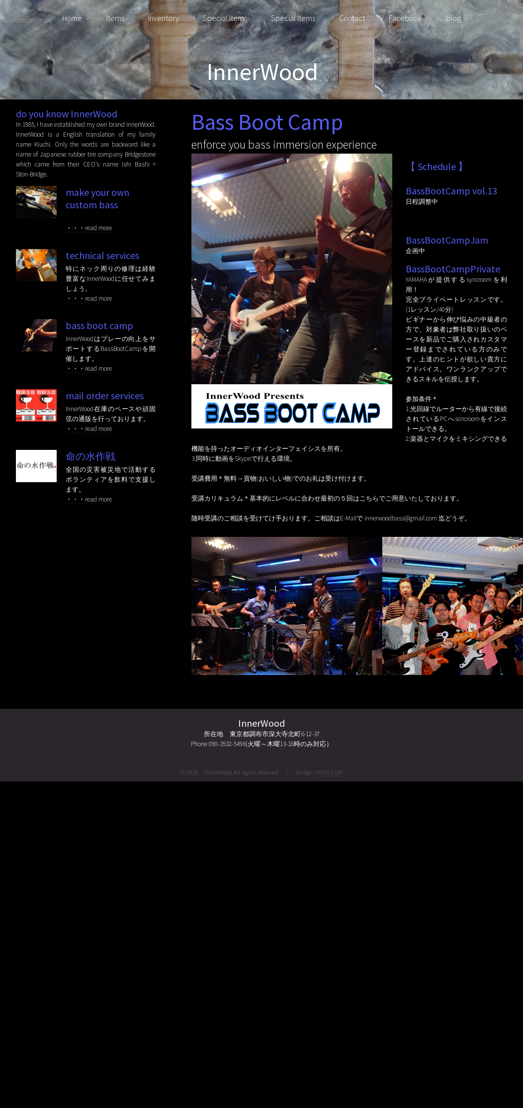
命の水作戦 (90, 456)
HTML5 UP (329, 772)
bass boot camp (99, 325)
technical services (102, 255)
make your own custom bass (97, 198)
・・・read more (89, 228)
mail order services (105, 395)
